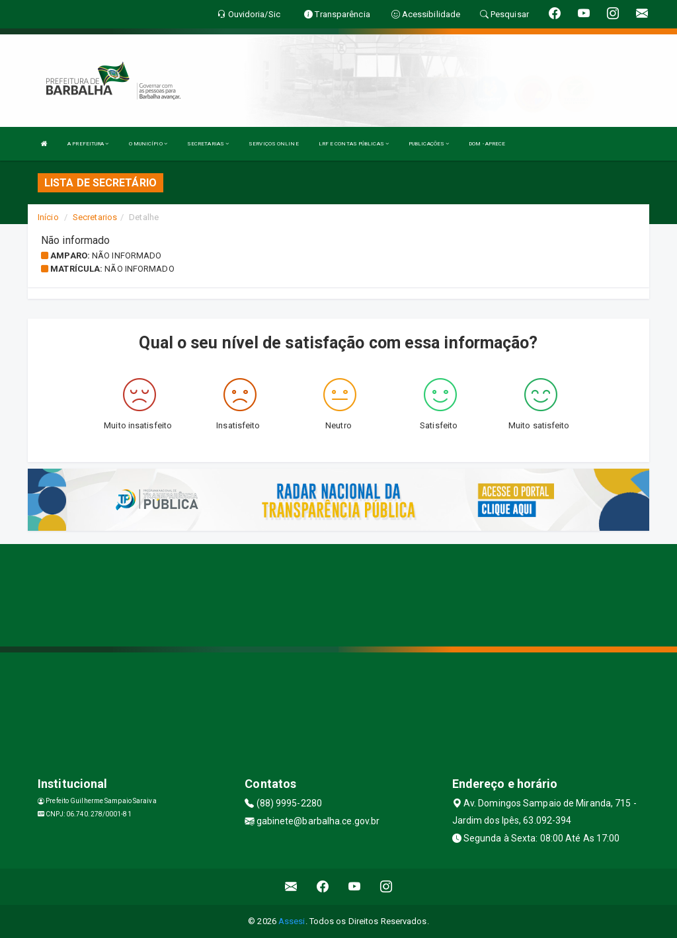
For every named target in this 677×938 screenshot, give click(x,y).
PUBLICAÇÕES (429, 144)
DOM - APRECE (487, 144)
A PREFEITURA (87, 144)
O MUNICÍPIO (148, 144)
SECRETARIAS (208, 144)
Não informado (126, 255)
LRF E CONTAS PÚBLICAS (354, 144)
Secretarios (95, 217)
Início (48, 217)
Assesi (291, 921)
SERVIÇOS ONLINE (274, 144)
